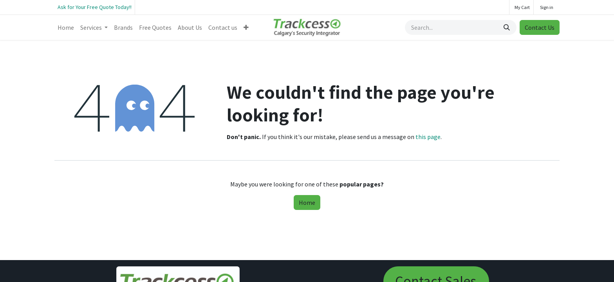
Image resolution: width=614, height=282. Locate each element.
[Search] (507, 27)
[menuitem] (65, 27)
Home (307, 202)
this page (428, 137)
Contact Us (539, 27)
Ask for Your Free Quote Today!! (95, 7)
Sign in (546, 7)
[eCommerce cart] (521, 7)
